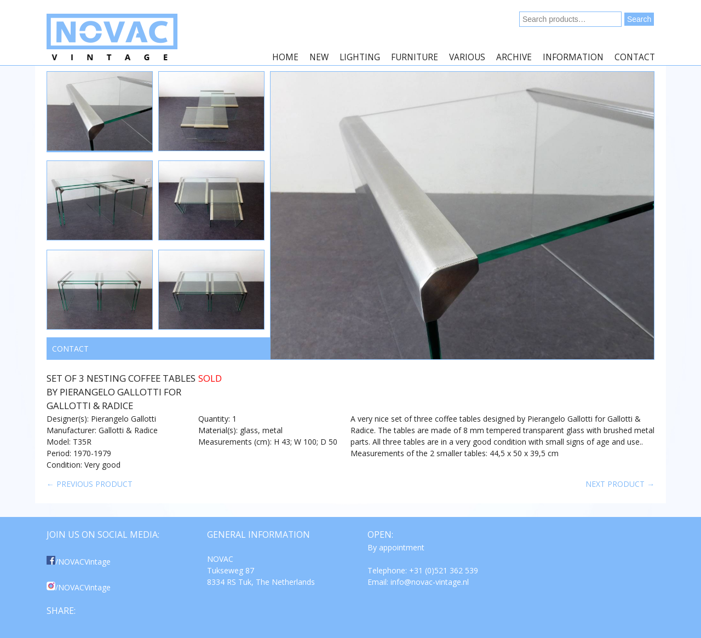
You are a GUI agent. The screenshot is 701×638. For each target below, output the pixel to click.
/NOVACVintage (79, 561)
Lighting (360, 57)
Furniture (414, 57)
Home (285, 57)
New (319, 57)
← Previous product (90, 484)
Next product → (619, 484)
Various (467, 57)
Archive (514, 57)
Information (573, 57)
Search (639, 19)
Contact (634, 57)
